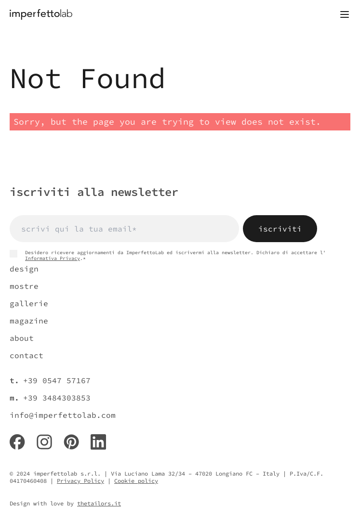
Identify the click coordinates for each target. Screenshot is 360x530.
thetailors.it (99, 503)
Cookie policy (136, 480)
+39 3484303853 (57, 397)
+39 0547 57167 (57, 380)
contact (26, 355)
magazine (29, 320)
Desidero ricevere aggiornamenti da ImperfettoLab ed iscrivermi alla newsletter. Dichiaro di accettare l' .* (168, 255)
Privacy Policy (80, 480)
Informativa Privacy (52, 258)
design (24, 268)
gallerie (29, 303)
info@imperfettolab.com (63, 415)
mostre (24, 286)
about (22, 338)
